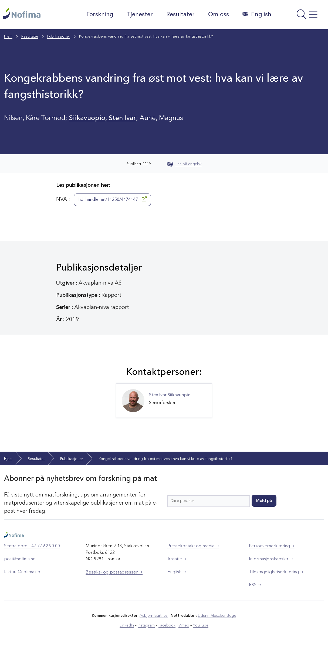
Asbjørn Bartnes (154, 616)
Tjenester (140, 15)
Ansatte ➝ (177, 559)
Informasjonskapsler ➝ (271, 559)
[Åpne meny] (301, 16)
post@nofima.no (20, 559)
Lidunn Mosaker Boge (217, 616)
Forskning (99, 15)
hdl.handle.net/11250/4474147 (112, 199)
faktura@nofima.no (22, 572)
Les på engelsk (184, 164)
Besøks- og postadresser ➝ (114, 572)
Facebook (166, 625)
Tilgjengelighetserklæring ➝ (276, 572)
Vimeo (183, 625)
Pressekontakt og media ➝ (193, 546)
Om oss (218, 15)
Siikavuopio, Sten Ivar (102, 118)
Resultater (180, 15)
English (256, 14)
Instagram (146, 625)
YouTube (200, 625)
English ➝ (176, 572)
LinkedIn (127, 625)
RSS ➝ (255, 585)
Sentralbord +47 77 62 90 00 (32, 546)
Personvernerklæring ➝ (272, 546)
